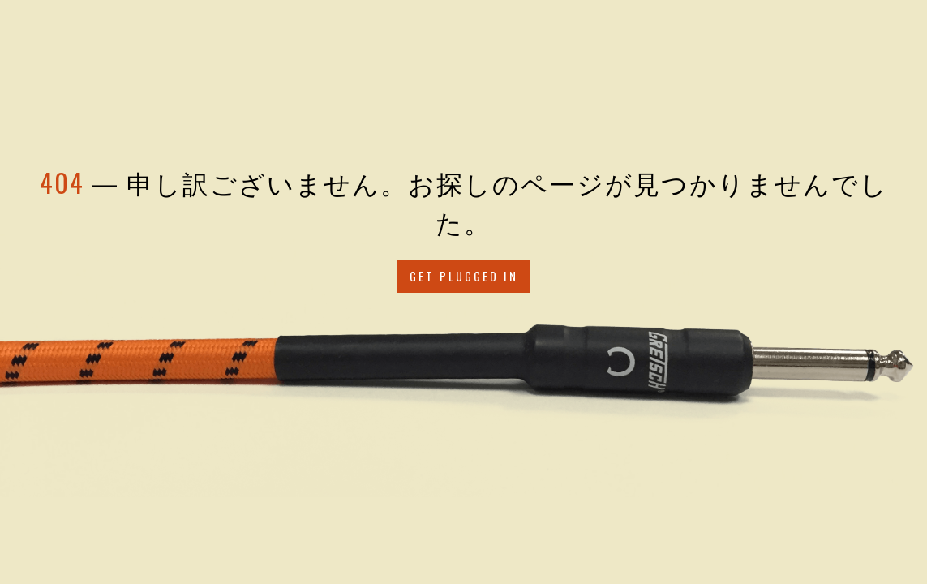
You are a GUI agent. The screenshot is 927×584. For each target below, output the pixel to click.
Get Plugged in (464, 276)
